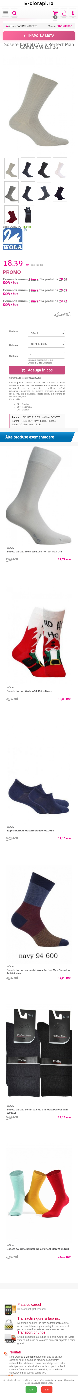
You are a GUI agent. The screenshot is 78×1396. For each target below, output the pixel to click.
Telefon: (60, 26)
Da (31, 1389)
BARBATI (21, 26)
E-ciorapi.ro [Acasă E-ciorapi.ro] (39, 3)
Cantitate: (14, 356)
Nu (47, 1389)
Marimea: (14, 331)
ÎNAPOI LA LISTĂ (39, 35)
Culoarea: (14, 345)
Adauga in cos (37, 370)
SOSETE (33, 26)
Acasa (10, 26)
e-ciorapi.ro (30, 1356)
